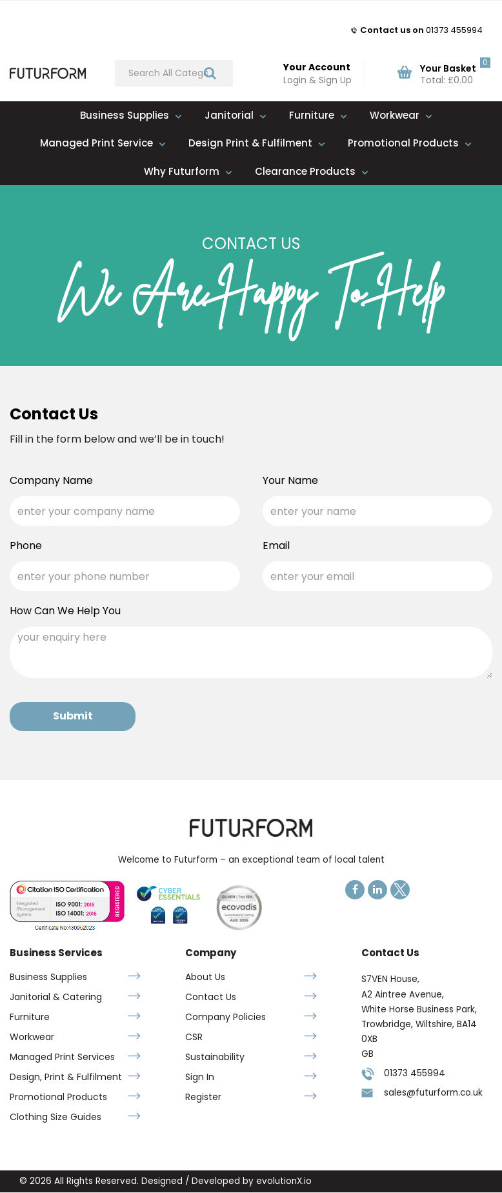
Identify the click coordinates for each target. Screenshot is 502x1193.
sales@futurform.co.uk (433, 1093)
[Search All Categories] (174, 73)
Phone (26, 546)
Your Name (290, 481)
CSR (194, 1037)
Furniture (311, 115)
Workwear (394, 115)
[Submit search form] (210, 72)
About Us (205, 977)
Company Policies (225, 1017)
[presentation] (361, 716)
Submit (73, 715)
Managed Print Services (62, 1057)
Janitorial (229, 115)
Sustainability (215, 1057)
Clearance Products (305, 171)
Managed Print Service (96, 143)
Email (276, 546)
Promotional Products (403, 143)
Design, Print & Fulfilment (66, 1077)
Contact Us (210, 997)
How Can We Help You (65, 611)
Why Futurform (181, 171)
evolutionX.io (284, 1181)
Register (203, 1097)
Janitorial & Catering (56, 997)
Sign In (199, 1077)
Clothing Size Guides (55, 1117)
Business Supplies (124, 115)
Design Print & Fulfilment (250, 143)
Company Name (51, 481)
